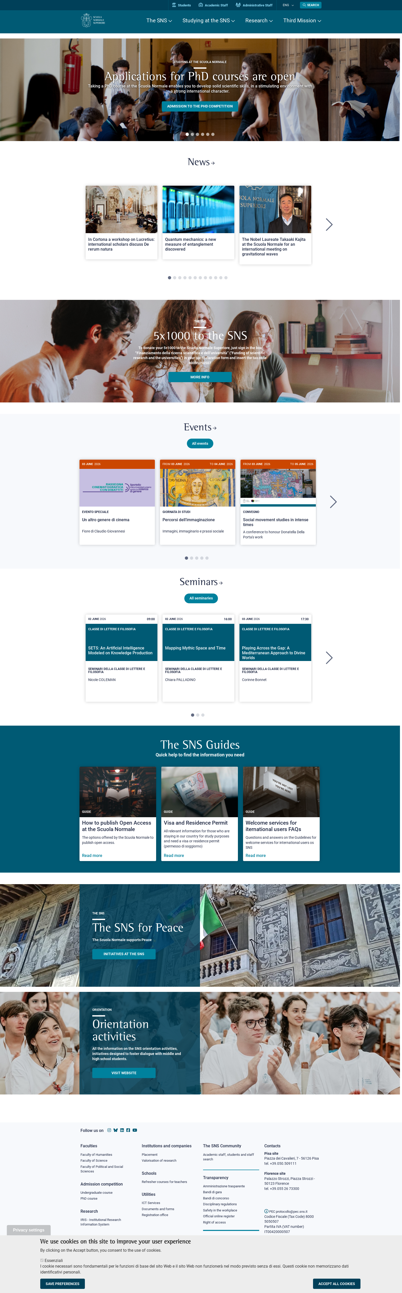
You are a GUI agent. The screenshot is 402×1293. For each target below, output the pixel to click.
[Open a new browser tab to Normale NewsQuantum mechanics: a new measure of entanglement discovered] (198, 224)
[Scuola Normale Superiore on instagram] (109, 1130)
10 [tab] (215, 279)
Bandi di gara (213, 1193)
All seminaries (201, 604)
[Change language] (293, 5)
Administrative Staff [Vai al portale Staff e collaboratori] (259, 5)
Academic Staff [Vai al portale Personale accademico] (218, 5)
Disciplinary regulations (221, 1206)
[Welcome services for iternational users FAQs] (281, 820)
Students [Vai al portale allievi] (187, 5)
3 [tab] (197, 134)
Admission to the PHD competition (200, 106)
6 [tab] (212, 134)
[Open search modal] (310, 5)
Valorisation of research (161, 1161)
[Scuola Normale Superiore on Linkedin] (122, 1130)
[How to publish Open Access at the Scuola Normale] (117, 820)
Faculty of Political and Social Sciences (104, 1169)
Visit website (124, 1079)
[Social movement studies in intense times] (278, 506)
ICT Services (151, 1204)
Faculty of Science (95, 1161)
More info (199, 379)
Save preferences (62, 1284)
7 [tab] (200, 279)
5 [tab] (207, 134)
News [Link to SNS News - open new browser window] (201, 164)
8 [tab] (205, 279)
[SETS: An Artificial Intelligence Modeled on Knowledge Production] (121, 664)
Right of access (215, 1224)
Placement (150, 1155)
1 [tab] (187, 134)
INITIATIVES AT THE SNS (124, 960)
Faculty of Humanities (98, 1155)
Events (200, 431)
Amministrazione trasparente (226, 1187)
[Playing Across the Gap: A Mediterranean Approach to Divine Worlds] (275, 664)
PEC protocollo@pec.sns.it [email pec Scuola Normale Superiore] (287, 1211)
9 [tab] (210, 279)
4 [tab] (202, 134)
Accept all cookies (336, 1284)
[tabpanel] (200, 89)
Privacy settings (29, 1230)
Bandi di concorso (217, 1199)
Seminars (201, 588)
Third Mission (299, 20)
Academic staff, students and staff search (230, 1157)
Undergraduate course (98, 1194)
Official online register (220, 1218)
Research (256, 20)
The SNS (156, 20)
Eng (288, 5)
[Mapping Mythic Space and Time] (198, 664)
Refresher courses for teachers (166, 1182)
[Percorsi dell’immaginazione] (197, 503)
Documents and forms (159, 1210)
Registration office (156, 1217)
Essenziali (54, 1260)
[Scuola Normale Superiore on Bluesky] (116, 1130)
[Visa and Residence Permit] (199, 820)
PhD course (90, 1200)
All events (200, 447)
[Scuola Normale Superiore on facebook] (128, 1130)
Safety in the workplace (221, 1212)
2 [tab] (192, 134)
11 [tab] (220, 279)
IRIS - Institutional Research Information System (102, 1224)
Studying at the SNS (206, 20)
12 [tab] (225, 279)
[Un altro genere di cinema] (117, 503)
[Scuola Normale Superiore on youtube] (135, 1130)
